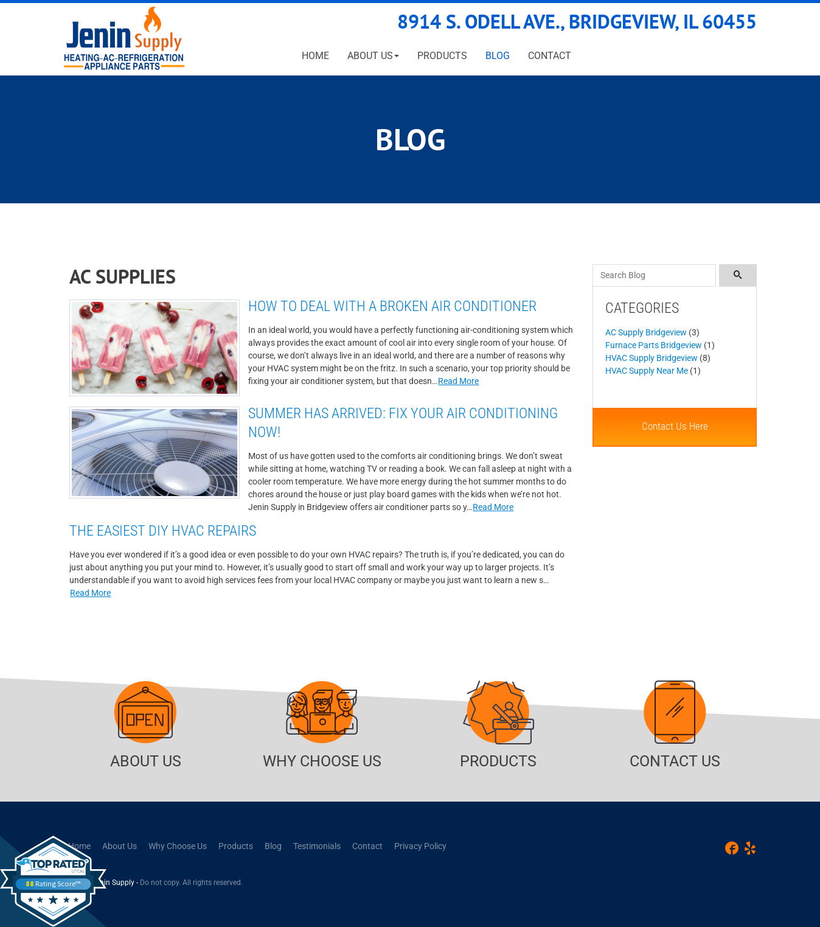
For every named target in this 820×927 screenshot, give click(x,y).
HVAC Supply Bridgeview (651, 358)
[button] (373, 56)
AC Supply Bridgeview (646, 332)
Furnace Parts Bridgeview (653, 345)
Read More (458, 381)
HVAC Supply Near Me (646, 371)
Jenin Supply (113, 882)
